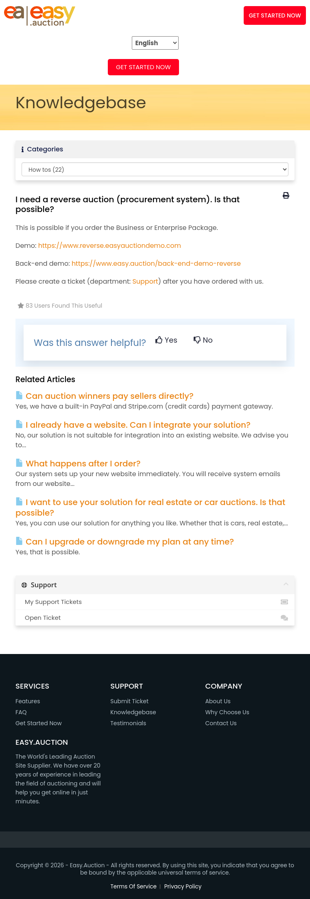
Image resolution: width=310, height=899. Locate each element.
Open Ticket (155, 618)
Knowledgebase (133, 712)
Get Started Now (143, 67)
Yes (166, 340)
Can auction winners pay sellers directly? (104, 396)
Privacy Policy (183, 886)
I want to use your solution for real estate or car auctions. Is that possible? (150, 507)
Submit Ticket (129, 701)
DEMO (198, 67)
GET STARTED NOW (275, 15)
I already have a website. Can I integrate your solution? (133, 425)
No (203, 340)
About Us (217, 701)
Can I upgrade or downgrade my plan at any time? (124, 541)
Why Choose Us (227, 712)
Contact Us (220, 723)
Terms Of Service (134, 886)
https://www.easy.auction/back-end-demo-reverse (156, 263)
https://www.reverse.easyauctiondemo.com (109, 245)
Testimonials (128, 723)
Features (27, 701)
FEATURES (53, 67)
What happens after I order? (77, 463)
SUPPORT (238, 67)
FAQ (91, 67)
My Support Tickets (155, 602)
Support (145, 281)
